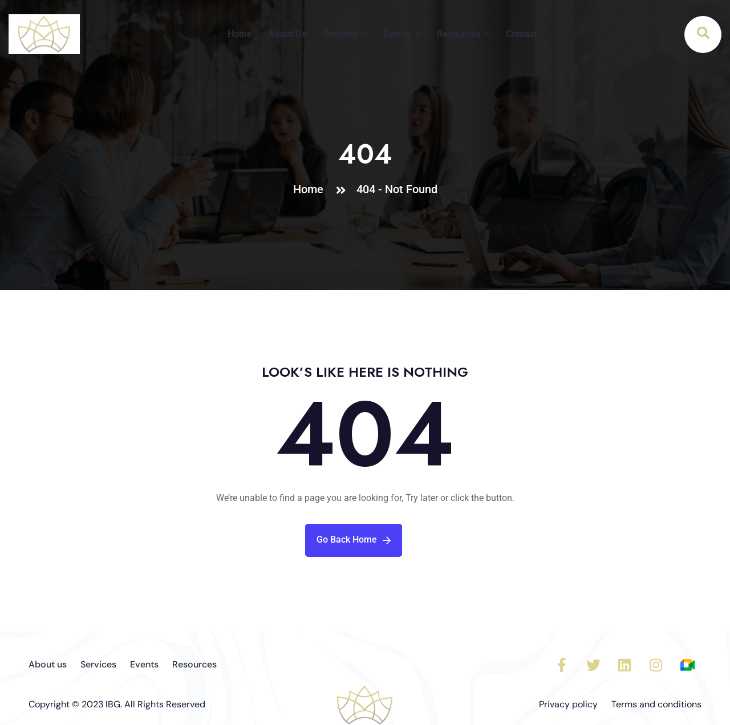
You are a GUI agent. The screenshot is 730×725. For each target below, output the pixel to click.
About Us (287, 33)
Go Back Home (354, 539)
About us (48, 664)
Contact (521, 33)
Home (240, 33)
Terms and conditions (656, 704)
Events (397, 33)
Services (340, 33)
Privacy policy (568, 704)
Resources (458, 33)
